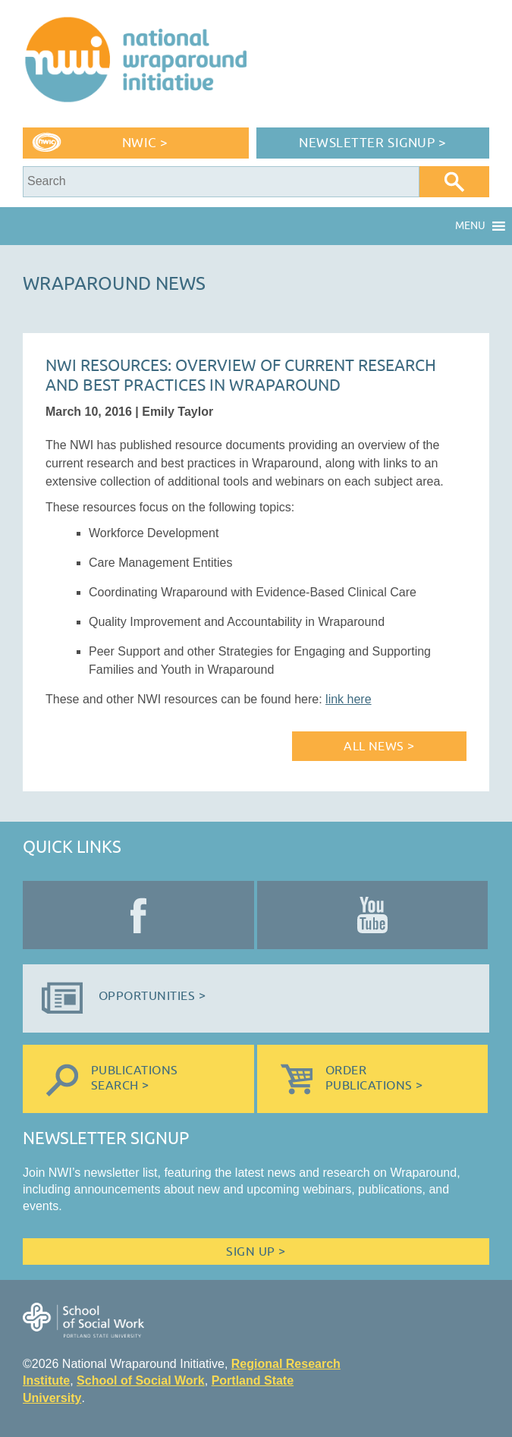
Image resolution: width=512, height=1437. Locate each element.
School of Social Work (141, 1380)
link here (348, 699)
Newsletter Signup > (372, 143)
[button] (470, 226)
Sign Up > (255, 1251)
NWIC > (145, 143)
